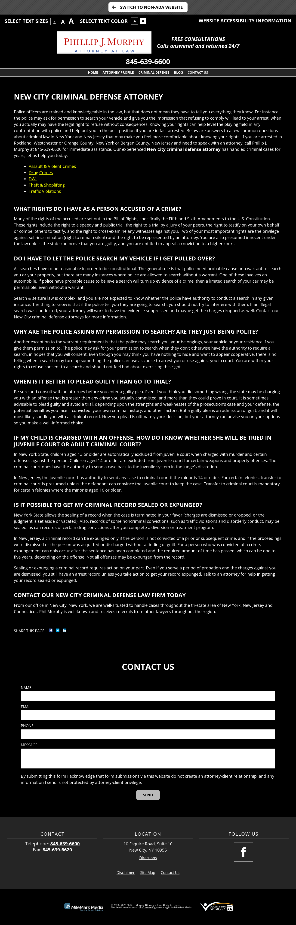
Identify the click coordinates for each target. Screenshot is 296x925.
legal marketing (147, 907)
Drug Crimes (41, 172)
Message (29, 745)
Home (93, 72)
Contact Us (198, 72)
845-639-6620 (57, 849)
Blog (178, 72)
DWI (33, 178)
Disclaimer (126, 872)
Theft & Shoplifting (47, 185)
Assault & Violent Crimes (52, 166)
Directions (148, 857)
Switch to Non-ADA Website (151, 7)
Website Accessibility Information (245, 20)
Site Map (147, 872)
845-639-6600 (148, 61)
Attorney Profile (118, 72)
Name (26, 687)
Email (26, 706)
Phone (27, 725)
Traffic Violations (45, 191)
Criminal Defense (154, 72)
